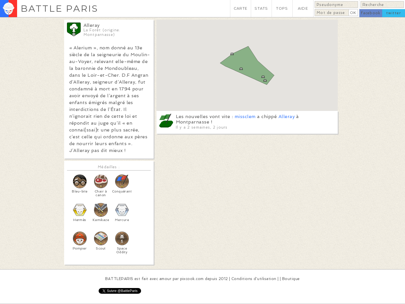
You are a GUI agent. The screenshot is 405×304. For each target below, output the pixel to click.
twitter (393, 13)
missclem (245, 116)
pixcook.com (192, 279)
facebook (370, 13)
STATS (261, 8)
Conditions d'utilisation (253, 279)
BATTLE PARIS (59, 8)
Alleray (286, 116)
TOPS (282, 8)
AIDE (303, 8)
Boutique (291, 279)
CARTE (240, 8)
